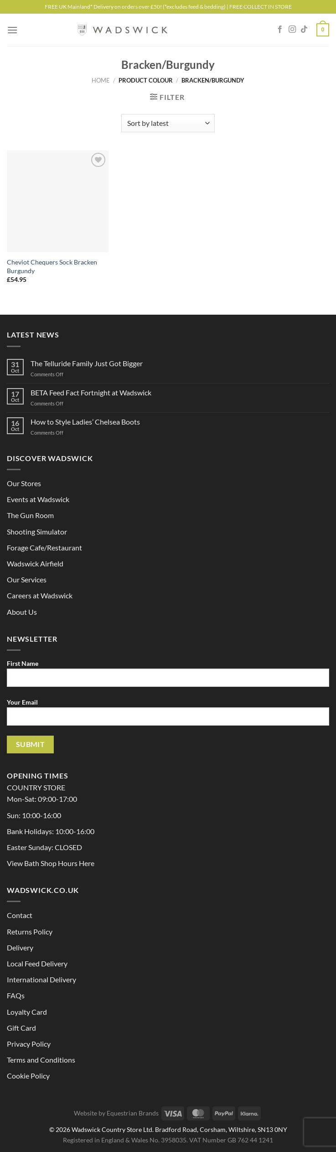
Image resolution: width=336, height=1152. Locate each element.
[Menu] (12, 30)
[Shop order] (168, 123)
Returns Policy (29, 931)
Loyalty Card (27, 1011)
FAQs (16, 995)
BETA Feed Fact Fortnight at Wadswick (91, 392)
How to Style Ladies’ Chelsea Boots (85, 421)
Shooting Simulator (37, 531)
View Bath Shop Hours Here (50, 863)
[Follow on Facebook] (280, 30)
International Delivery (41, 979)
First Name (168, 676)
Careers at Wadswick (39, 595)
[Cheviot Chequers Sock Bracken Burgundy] (58, 201)
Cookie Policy (28, 1075)
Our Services (27, 579)
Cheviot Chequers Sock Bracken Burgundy (52, 266)
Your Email (168, 715)
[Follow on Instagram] (292, 30)
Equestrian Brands (133, 1113)
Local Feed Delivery (37, 963)
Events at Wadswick (38, 499)
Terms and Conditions (41, 1059)
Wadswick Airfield (35, 563)
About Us (22, 611)
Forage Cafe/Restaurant (44, 547)
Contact (19, 915)
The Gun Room (30, 515)
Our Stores (24, 483)
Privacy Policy (29, 1043)
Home (101, 80)
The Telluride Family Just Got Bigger (87, 363)
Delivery (20, 947)
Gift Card (21, 1027)
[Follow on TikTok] (304, 30)
